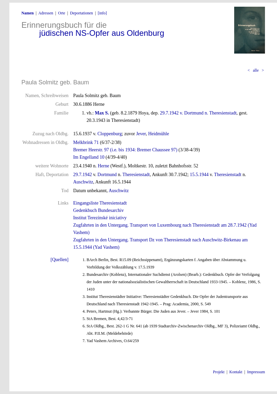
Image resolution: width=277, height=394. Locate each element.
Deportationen (81, 13)
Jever (141, 133)
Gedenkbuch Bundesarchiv (98, 210)
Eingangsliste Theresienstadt (100, 203)
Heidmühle (158, 133)
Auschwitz (83, 181)
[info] (102, 13)
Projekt (219, 372)
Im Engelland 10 (88, 157)
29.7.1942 (82, 174)
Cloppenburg (109, 133)
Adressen (45, 13)
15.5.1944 (199, 174)
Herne (103, 165)
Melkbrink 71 (86, 142)
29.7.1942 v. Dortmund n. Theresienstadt (198, 112)
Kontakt (236, 372)
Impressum (256, 372)
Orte (61, 13)
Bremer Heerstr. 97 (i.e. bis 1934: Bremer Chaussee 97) (125, 149)
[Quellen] (60, 259)
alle (256, 70)
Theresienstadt (136, 174)
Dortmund (107, 174)
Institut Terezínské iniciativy (100, 217)
